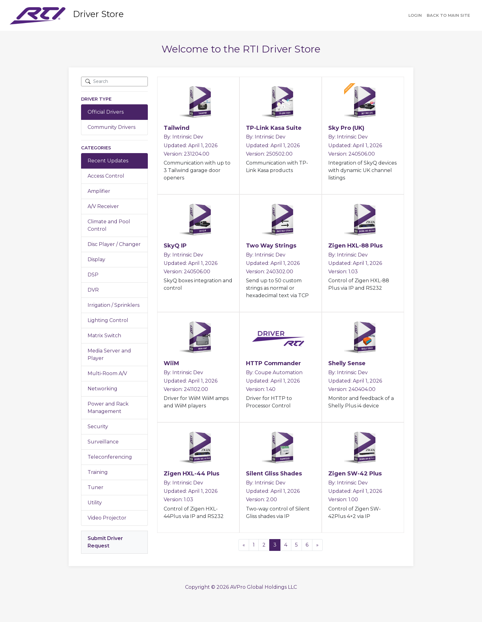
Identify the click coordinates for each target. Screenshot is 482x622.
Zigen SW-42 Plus (355, 473)
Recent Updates (108, 161)
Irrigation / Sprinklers (113, 305)
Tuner (95, 487)
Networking (102, 389)
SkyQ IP (175, 245)
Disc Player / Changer (114, 244)
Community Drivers (111, 127)
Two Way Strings (271, 245)
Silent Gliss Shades (274, 473)
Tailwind (176, 128)
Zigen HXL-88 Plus (355, 245)
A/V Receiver (103, 206)
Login (415, 15)
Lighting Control (108, 320)
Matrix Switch (104, 335)
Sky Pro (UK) (346, 128)
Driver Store (98, 14)
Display (96, 259)
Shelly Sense (347, 363)
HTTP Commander (273, 363)
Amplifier (99, 191)
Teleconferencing (110, 457)
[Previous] (244, 545)
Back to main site (448, 15)
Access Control (106, 176)
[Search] (114, 81)
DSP (93, 275)
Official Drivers (106, 112)
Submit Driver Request (105, 542)
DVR (93, 290)
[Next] (317, 545)
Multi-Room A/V (107, 373)
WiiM (171, 363)
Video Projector (107, 518)
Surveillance (103, 442)
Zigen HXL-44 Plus (191, 473)
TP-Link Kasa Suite (274, 128)
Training (98, 472)
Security (98, 426)
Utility (95, 503)
